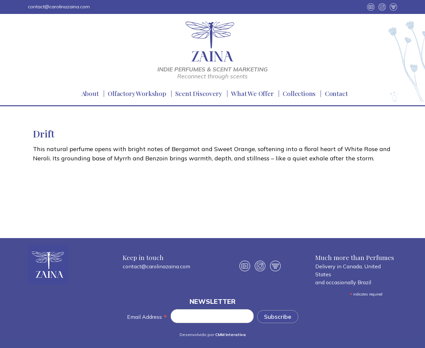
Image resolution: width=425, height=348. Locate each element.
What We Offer (252, 93)
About (90, 93)
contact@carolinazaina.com (59, 7)
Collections (299, 93)
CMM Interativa (230, 334)
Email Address (147, 317)
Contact (336, 93)
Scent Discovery (198, 93)
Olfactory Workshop (137, 93)
